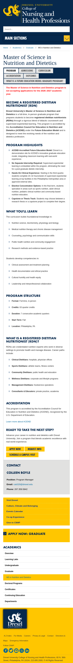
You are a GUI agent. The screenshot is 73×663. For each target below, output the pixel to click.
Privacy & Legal (39, 636)
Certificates (10, 589)
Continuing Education (15, 595)
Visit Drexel (12, 500)
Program (11, 70)
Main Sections (16, 38)
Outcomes (31, 75)
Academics (17, 48)
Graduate (29, 48)
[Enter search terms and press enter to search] (36, 29)
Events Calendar (14, 511)
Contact (50, 636)
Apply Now (15, 449)
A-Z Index (8, 636)
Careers (27, 636)
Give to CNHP (13, 522)
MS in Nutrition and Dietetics (18, 577)
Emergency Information (19, 641)
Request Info (34, 449)
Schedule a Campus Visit (22, 454)
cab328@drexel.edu (23, 484)
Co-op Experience (15, 517)
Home (5, 48)
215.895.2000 (37, 660)
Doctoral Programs (13, 583)
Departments (11, 601)
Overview (9, 553)
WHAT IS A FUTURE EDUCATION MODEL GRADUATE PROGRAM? (34, 81)
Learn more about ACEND (18, 421)
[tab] (11, 70)
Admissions (27, 70)
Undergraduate (12, 565)
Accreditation (13, 75)
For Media (18, 636)
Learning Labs (11, 559)
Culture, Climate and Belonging (22, 506)
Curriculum (44, 70)
